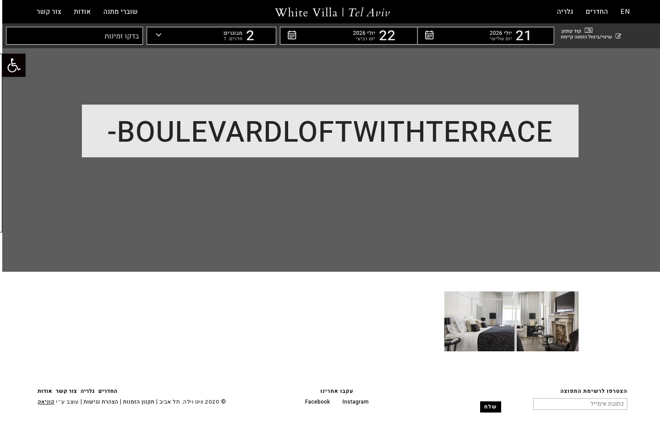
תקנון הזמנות (137, 402)
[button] (483, 36)
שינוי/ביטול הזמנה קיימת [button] (588, 36)
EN (623, 12)
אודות (42, 391)
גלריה (85, 391)
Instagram (353, 402)
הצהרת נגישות (98, 402)
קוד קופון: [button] (574, 31)
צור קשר (64, 391)
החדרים (105, 391)
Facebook (315, 402)
